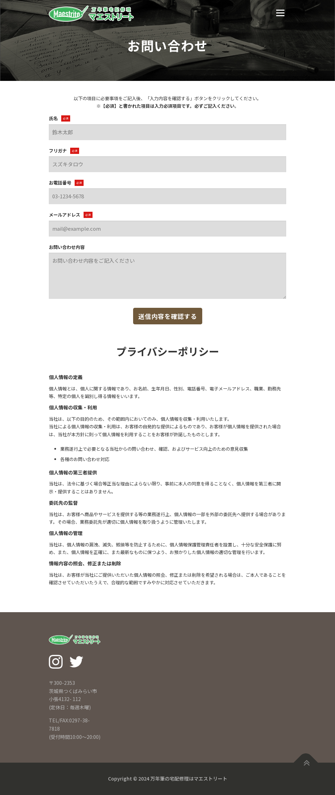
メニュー (280, 13)
